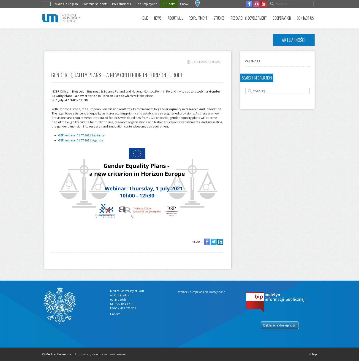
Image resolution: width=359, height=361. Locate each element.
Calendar (252, 61)
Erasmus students (95, 4)
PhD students (121, 4)
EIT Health (169, 4)
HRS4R (184, 4)
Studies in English (66, 4)
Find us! (115, 314)
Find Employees (146, 4)
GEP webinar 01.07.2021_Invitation (81, 135)
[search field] (290, 3)
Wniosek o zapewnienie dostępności (202, 292)
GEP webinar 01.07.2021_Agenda (80, 140)
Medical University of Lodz (64, 354)
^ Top (313, 354)
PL (46, 4)
